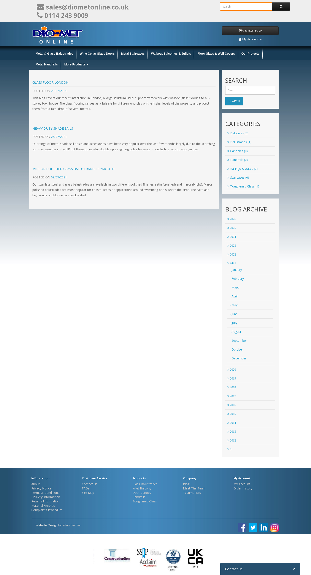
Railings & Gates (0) (242, 169)
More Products (76, 64)
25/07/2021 (59, 137)
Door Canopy (141, 493)
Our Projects (250, 53)
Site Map (88, 493)
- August (235, 332)
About (35, 484)
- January (236, 270)
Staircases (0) (238, 177)
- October (236, 349)
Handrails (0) (237, 160)
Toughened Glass (144, 501)
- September (238, 340)
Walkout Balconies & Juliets (171, 53)
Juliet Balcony (141, 488)
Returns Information (45, 501)
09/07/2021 (59, 177)
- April (234, 296)
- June (234, 314)
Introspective (71, 525)
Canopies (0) (237, 151)
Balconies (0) (237, 133)
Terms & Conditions (45, 493)
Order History (242, 488)
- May (234, 305)
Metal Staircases (133, 53)
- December (238, 358)
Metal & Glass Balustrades (54, 53)
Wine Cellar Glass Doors (97, 53)
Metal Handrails (47, 64)
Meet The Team (194, 488)
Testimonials (192, 493)
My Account (241, 484)
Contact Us (89, 484)
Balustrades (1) (239, 142)
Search (234, 101)
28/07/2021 (59, 91)
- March (235, 287)
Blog (186, 484)
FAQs (85, 488)
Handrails (138, 497)
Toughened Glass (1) (243, 186)
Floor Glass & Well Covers (216, 53)
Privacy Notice (41, 488)
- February (237, 278)
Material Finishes (43, 506)
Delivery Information (45, 497)
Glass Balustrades (144, 484)
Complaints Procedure (46, 510)
